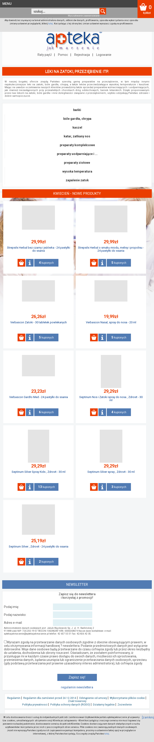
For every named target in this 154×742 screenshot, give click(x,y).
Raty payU (45, 54)
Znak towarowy (77, 701)
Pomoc (63, 54)
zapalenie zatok (77, 180)
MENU (7, 4)
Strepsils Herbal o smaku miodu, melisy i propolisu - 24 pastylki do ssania (111, 249)
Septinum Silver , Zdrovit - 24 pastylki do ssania (38, 546)
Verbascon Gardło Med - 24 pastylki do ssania (38, 397)
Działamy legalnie (104, 704)
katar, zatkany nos (77, 136)
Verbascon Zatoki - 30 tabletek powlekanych (38, 322)
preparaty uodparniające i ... (77, 154)
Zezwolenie (125, 704)
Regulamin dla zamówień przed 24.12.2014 (49, 698)
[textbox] (65, 11)
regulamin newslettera (77, 687)
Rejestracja (82, 54)
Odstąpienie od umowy (93, 698)
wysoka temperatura (77, 171)
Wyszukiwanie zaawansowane (84, 16)
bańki (77, 110)
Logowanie (103, 54)
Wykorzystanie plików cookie (127, 698)
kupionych (46, 263)
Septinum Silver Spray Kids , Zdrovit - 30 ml (38, 471)
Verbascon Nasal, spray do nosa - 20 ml (111, 322)
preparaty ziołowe (77, 162)
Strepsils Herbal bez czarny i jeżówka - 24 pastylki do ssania (38, 249)
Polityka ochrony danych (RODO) (70, 704)
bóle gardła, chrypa (77, 118)
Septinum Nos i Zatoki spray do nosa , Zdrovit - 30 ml (111, 398)
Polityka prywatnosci (34, 704)
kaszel (77, 127)
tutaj (50, 23)
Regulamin (13, 698)
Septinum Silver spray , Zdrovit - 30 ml (111, 471)
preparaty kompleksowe (77, 145)
